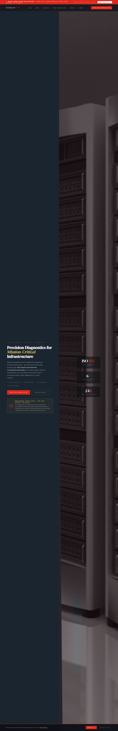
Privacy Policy (43, 727)
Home (30, 8)
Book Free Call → (105, 2)
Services (46, 8)
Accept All (91, 727)
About (37, 8)
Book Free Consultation (101, 8)
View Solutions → (41, 392)
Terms (81, 8)
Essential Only (105, 727)
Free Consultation (59, 8)
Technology (13, 8)
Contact (72, 8)
